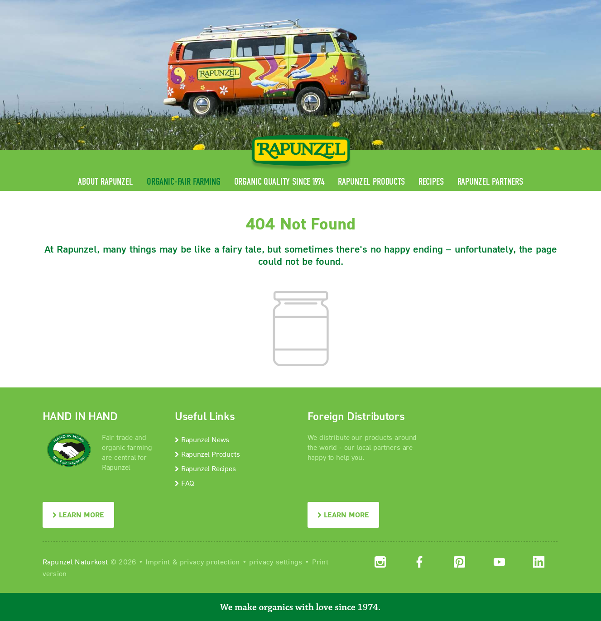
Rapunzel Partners (490, 181)
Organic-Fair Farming (184, 181)
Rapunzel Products (371, 181)
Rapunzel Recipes (205, 468)
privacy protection (210, 561)
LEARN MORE (78, 514)
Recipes (431, 181)
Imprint (157, 561)
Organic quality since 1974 (279, 181)
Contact (482, 7)
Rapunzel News (202, 439)
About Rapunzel (105, 181)
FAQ (184, 482)
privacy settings (275, 561)
